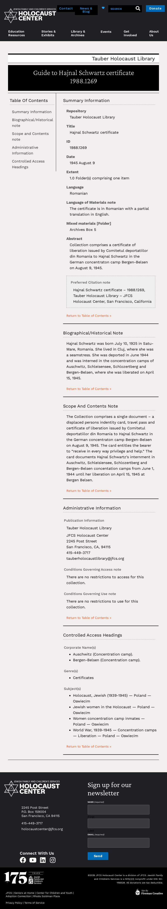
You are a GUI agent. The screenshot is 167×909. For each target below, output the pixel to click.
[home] (30, 15)
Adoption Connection (18, 895)
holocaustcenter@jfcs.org (42, 829)
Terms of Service (34, 901)
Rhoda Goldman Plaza (47, 895)
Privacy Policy (14, 901)
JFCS (9, 891)
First (91, 816)
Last (91, 829)
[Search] (137, 8)
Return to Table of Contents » (88, 316)
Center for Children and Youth (54, 891)
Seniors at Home (24, 891)
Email (96, 834)
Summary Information (32, 112)
